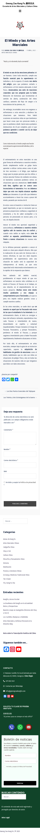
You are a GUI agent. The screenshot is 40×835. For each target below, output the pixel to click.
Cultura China (7, 555)
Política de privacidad (28, 482)
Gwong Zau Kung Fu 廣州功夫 (20, 3)
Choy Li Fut (7, 551)
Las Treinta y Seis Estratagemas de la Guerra (19, 397)
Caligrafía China (8, 547)
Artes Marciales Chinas (9, 52)
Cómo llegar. (28, 676)
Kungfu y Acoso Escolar (11, 599)
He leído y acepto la (20, 483)
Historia (6, 563)
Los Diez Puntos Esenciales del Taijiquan (21, 391)
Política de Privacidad (25, 766)
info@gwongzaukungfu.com (15, 691)
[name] (20, 755)
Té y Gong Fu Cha (9, 583)
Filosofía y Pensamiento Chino (14, 559)
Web (5, 471)
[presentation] (20, 493)
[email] (20, 761)
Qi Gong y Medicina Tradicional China (16, 575)
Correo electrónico (11, 460)
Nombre (7, 449)
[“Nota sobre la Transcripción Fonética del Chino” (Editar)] (19, 633)
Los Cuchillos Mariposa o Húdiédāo (15, 617)
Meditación (7, 567)
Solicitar (20, 783)
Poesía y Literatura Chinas (12, 571)
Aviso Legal (5, 818)
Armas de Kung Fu (9, 539)
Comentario (8, 430)
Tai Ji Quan (7, 579)
